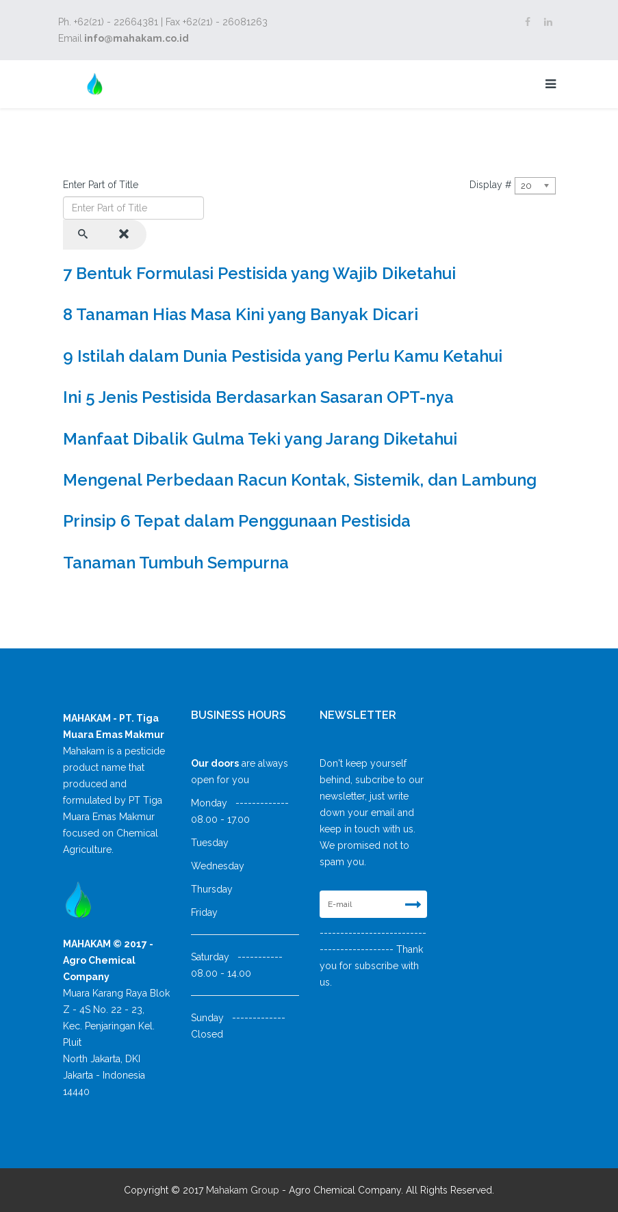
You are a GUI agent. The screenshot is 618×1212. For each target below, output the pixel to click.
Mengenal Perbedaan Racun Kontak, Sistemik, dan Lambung (300, 480)
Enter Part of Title (102, 184)
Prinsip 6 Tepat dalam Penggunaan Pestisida (237, 521)
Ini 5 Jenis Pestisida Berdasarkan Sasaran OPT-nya (258, 397)
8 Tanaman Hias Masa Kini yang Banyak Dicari (240, 314)
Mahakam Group (242, 1190)
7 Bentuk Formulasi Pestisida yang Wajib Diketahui (259, 273)
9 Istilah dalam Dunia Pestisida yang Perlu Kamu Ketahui (282, 356)
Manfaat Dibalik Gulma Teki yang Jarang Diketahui (260, 439)
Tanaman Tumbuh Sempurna (176, 562)
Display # (490, 184)
